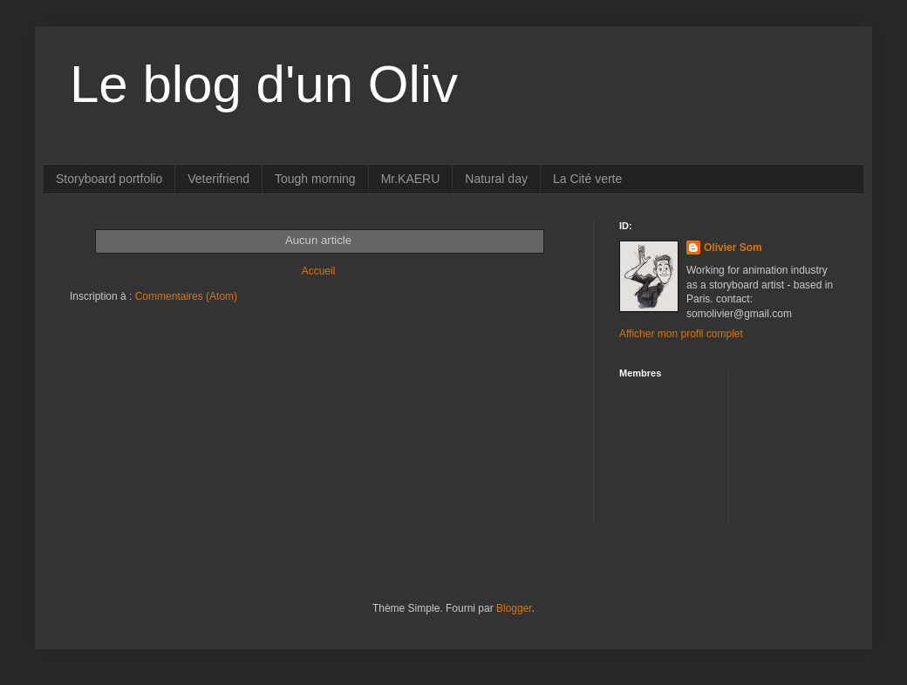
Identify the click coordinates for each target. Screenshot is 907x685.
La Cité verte (587, 179)
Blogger (514, 608)
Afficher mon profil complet (681, 334)
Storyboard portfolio (109, 179)
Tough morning (315, 179)
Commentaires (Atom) (186, 296)
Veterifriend (218, 179)
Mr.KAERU (410, 179)
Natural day (496, 179)
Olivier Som (733, 247)
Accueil (319, 271)
